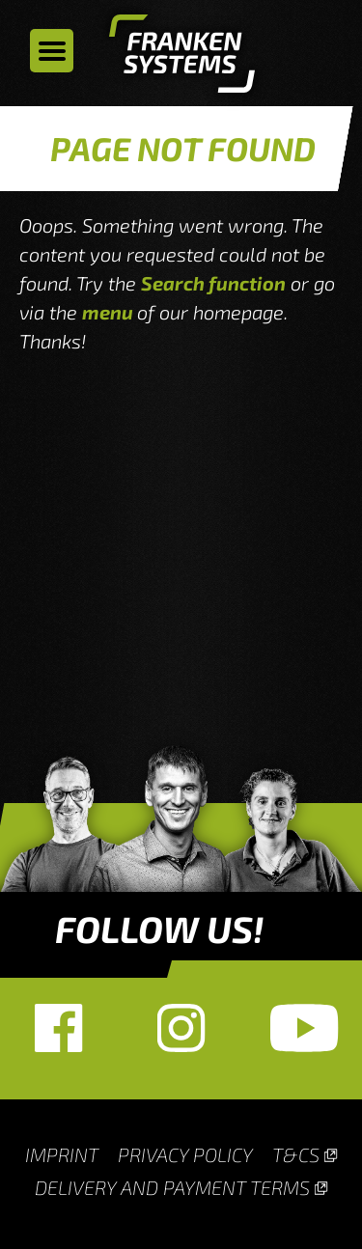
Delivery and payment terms (172, 1187)
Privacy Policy (185, 1154)
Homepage (182, 57)
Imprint (61, 1154)
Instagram (181, 1028)
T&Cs (296, 1154)
